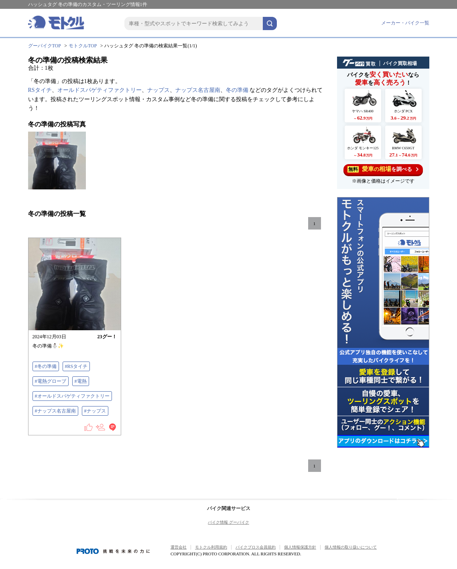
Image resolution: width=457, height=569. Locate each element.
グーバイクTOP (44, 46)
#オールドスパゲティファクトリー (72, 396)
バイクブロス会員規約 (256, 547)
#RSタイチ (76, 366)
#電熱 (81, 381)
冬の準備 (237, 90)
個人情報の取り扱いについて (351, 547)
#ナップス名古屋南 (55, 411)
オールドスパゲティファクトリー (99, 90)
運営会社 (179, 547)
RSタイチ (40, 90)
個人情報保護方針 (300, 547)
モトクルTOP (83, 46)
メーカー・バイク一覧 (405, 23)
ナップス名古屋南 (197, 90)
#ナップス (95, 411)
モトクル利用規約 (211, 547)
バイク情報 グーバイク (228, 522)
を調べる (382, 169)
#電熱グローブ (50, 381)
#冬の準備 (46, 366)
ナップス (158, 90)
